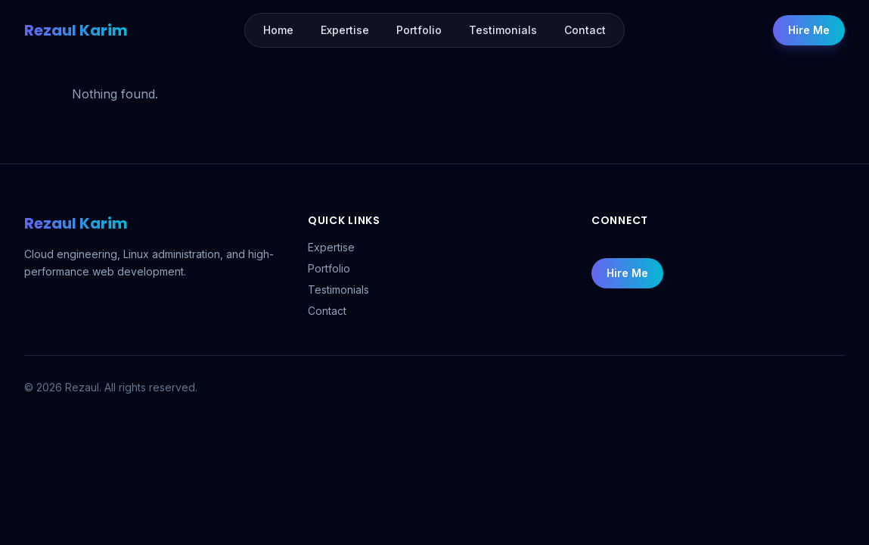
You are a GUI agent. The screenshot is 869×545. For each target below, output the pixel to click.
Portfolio (329, 268)
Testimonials (338, 289)
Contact (327, 310)
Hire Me (809, 29)
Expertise (331, 247)
